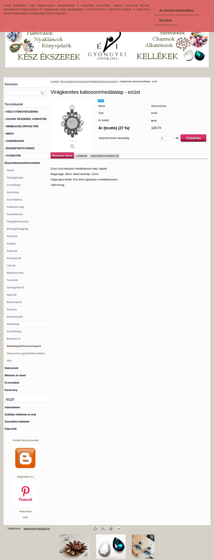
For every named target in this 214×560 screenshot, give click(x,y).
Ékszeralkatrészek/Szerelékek (75, 81)
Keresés (11, 84)
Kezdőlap (55, 81)
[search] (42, 93)
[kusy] (167, 138)
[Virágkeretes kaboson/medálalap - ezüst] (72, 125)
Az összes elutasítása (176, 10)
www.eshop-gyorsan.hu (37, 528)
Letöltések (81, 155)
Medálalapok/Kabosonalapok (103, 81)
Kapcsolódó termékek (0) (104, 155)
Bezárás (165, 20)
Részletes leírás (62, 155)
